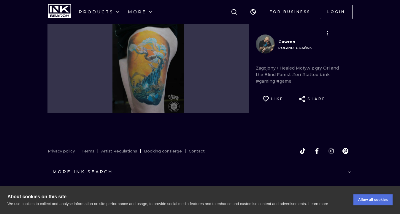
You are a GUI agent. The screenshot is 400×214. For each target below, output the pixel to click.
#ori (297, 74)
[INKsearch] (59, 12)
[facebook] (317, 151)
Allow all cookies (373, 200)
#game (283, 81)
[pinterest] (345, 151)
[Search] (234, 12)
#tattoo (311, 74)
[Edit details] (327, 33)
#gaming (266, 81)
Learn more (318, 204)
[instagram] (331, 151)
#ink (325, 74)
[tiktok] (303, 151)
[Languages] (253, 12)
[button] (253, 12)
